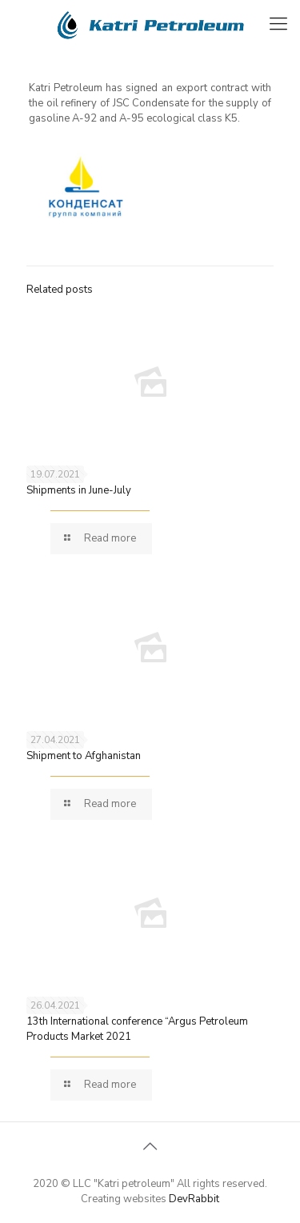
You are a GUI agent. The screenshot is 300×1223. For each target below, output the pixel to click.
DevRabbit (194, 1199)
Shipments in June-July (78, 490)
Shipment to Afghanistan (83, 756)
